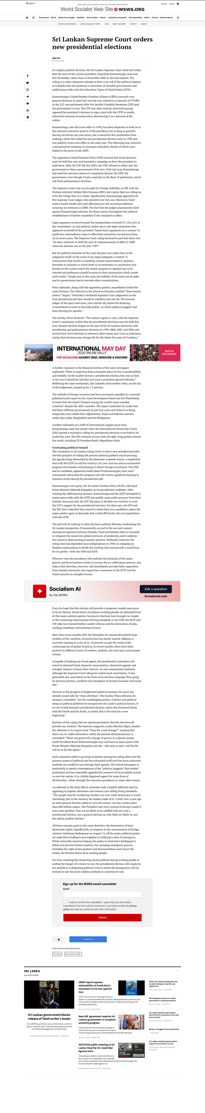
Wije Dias (56, 58)
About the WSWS (119, 24)
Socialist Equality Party (90, 24)
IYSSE (107, 24)
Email (66, 889)
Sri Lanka (57, 954)
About (171, 4)
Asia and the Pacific (73, 954)
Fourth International (67, 24)
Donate (144, 24)
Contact (164, 4)
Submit (103, 917)
